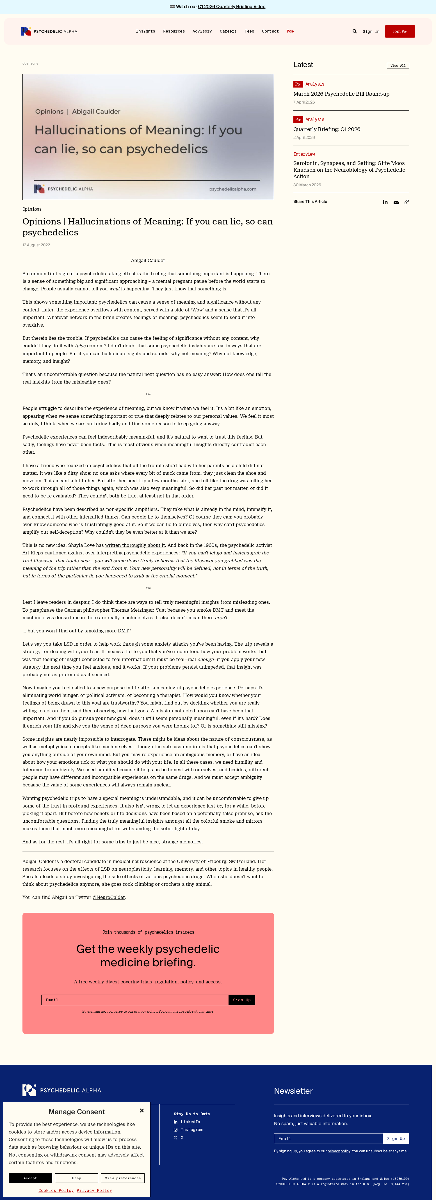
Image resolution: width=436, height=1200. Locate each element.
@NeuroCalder (109, 897)
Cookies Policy (56, 1190)
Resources (174, 31)
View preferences (123, 1178)
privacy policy (145, 1011)
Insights (145, 31)
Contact (270, 31)
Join (400, 31)
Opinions (30, 63)
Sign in (371, 31)
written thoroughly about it (135, 545)
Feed (249, 31)
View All (398, 65)
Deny (76, 1178)
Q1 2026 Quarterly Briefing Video (232, 7)
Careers (228, 31)
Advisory (202, 31)
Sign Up (242, 1000)
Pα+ (290, 31)
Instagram (188, 1129)
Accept (30, 1178)
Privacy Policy (94, 1190)
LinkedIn (187, 1121)
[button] (142, 1110)
